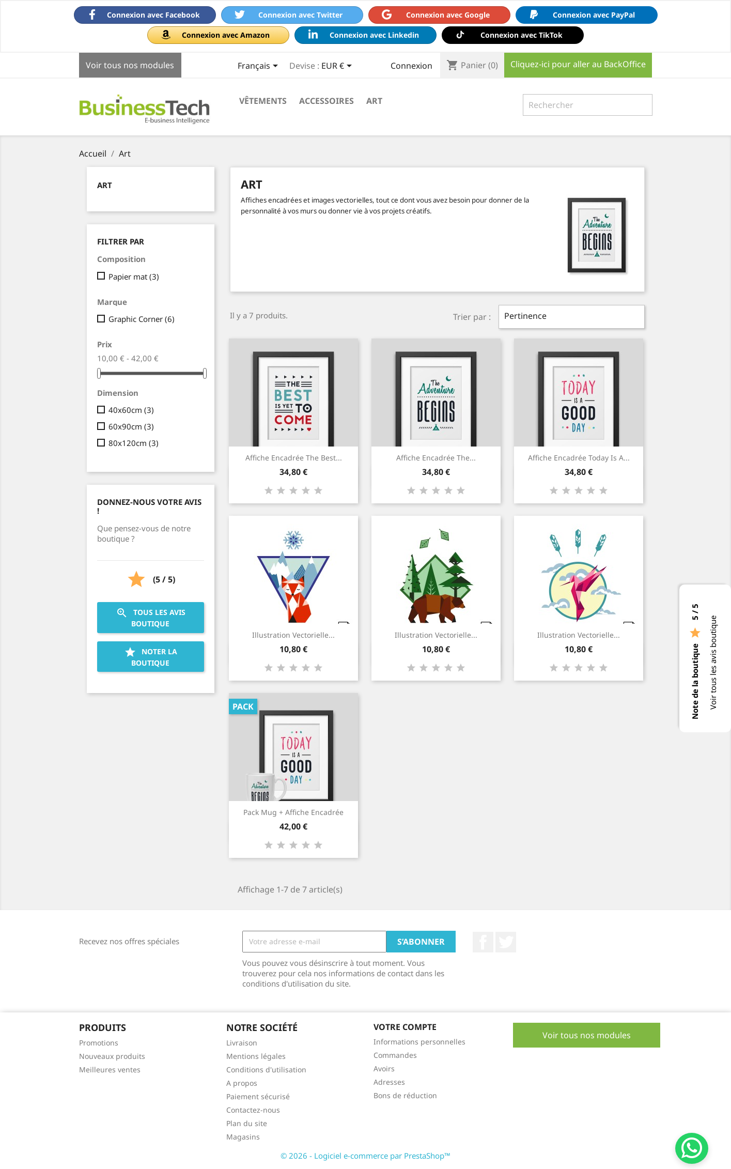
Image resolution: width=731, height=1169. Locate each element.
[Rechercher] (587, 105)
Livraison (241, 1043)
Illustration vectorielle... (293, 635)
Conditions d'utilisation (266, 1069)
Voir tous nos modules (130, 65)
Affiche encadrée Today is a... (579, 458)
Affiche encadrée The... (436, 458)
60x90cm (131, 426)
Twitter (505, 942)
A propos (241, 1083)
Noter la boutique (150, 657)
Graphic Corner (141, 319)
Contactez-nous (253, 1110)
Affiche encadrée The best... (293, 458)
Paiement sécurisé (258, 1096)
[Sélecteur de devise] (338, 66)
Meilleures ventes (110, 1069)
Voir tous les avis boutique (713, 663)
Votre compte (405, 1027)
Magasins (243, 1137)
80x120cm (133, 443)
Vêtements (263, 100)
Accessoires (326, 100)
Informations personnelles (419, 1042)
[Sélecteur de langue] (260, 66)
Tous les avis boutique (150, 617)
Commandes (395, 1055)
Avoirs (384, 1068)
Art (374, 100)
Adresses (389, 1082)
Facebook (483, 942)
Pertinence (571, 316)
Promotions (98, 1043)
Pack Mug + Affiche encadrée (293, 812)
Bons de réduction (405, 1095)
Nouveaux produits (112, 1056)
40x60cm (131, 410)
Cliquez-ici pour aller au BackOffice (578, 64)
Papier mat (133, 276)
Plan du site (246, 1123)
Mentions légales (256, 1056)
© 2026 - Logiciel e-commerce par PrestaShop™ (365, 1155)
